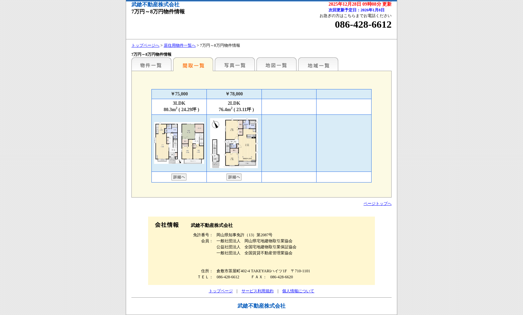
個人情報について (298, 291)
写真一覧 (235, 64)
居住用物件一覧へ (180, 45)
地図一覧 (276, 64)
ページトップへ (378, 203)
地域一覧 (318, 64)
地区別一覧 (151, 64)
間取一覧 (193, 64)
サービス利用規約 (257, 291)
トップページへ (145, 45)
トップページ (221, 291)
